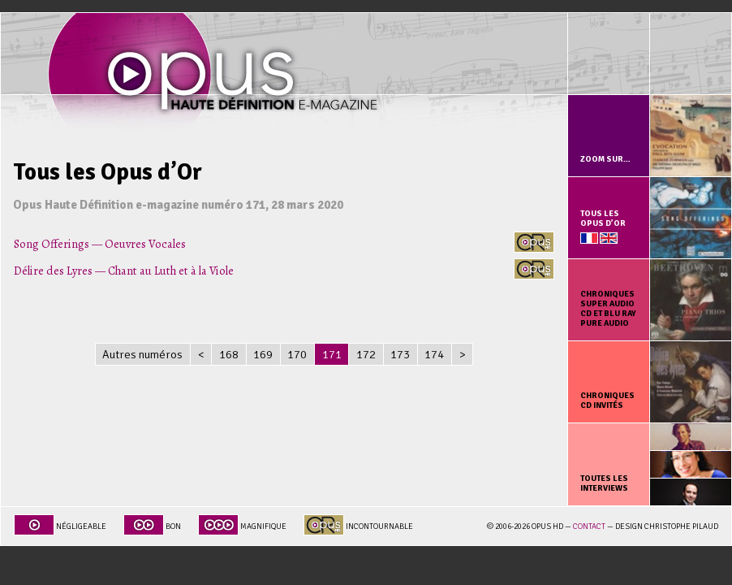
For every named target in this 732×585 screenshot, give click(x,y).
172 (366, 354)
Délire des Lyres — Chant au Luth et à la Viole (124, 270)
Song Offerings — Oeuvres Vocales (100, 244)
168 (229, 354)
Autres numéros (142, 354)
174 (434, 354)
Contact (589, 526)
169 (263, 354)
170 (297, 354)
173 (400, 354)
